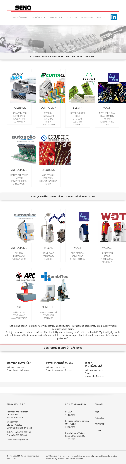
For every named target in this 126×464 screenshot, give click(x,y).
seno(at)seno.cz (20, 439)
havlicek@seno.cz (21, 370)
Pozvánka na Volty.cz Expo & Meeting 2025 (75, 434)
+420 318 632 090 (19, 435)
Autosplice (99, 418)
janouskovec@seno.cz (63, 370)
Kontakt (101, 17)
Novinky (72, 17)
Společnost (38, 17)
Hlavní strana (20, 17)
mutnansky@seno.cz (95, 376)
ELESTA (98, 430)
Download (87, 17)
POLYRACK (99, 424)
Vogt (97, 411)
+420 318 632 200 (23, 432)
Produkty (56, 17)
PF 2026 (68, 411)
